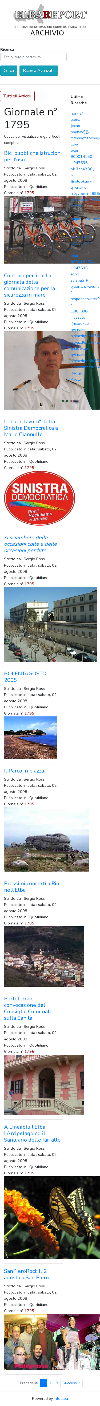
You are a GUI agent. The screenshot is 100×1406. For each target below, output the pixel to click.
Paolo (76, 379)
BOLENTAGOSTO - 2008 (27, 677)
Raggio (77, 373)
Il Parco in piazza (24, 770)
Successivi (71, 1383)
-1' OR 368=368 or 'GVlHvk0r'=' (81, 237)
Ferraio (77, 206)
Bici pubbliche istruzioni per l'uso (33, 156)
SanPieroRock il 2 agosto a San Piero (26, 1274)
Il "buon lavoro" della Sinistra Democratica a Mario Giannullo (31, 428)
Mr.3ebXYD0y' (83, 169)
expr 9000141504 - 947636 (83, 156)
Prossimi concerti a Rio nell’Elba (31, 887)
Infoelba (61, 1398)
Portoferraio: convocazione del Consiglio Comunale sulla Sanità (28, 1008)
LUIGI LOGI (80, 311)
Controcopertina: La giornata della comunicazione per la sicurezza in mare (29, 285)
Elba (74, 144)
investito (78, 317)
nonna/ (77, 113)
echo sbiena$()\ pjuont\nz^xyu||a (85, 280)
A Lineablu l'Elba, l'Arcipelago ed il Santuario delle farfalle (32, 1133)
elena (75, 119)
